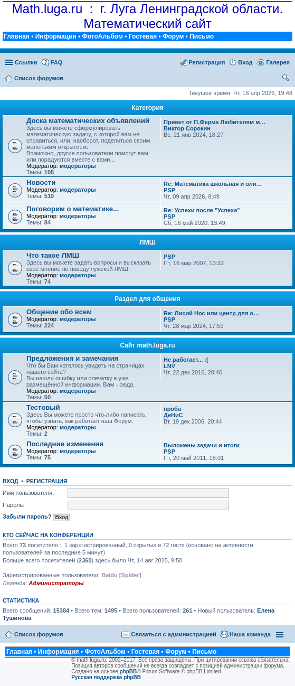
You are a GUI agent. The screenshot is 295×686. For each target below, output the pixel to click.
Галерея (278, 62)
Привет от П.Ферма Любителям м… (214, 122)
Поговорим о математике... (72, 209)
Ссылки (26, 62)
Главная (17, 36)
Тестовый (43, 407)
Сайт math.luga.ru (147, 345)
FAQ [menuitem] (57, 62)
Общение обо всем (59, 312)
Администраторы (55, 583)
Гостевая (143, 36)
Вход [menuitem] (245, 62)
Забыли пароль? (27, 516)
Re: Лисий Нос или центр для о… (211, 313)
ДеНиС (173, 415)
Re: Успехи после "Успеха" (202, 210)
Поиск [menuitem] (286, 79)
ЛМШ (147, 242)
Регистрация (47, 481)
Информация (56, 36)
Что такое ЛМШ (52, 255)
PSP (169, 190)
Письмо (201, 36)
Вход (10, 481)
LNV (169, 366)
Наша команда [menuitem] (250, 634)
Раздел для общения (147, 299)
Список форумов (38, 634)
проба (172, 409)
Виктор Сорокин (187, 128)
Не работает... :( (186, 359)
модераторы (78, 166)
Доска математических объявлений (87, 121)
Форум (173, 36)
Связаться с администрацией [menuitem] (173, 634)
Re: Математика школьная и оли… (213, 184)
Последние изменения (64, 444)
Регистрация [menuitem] (207, 62)
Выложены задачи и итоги (202, 445)
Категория (147, 107)
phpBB (128, 671)
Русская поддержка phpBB (106, 677)
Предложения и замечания (72, 358)
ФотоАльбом (102, 36)
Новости (40, 182)
